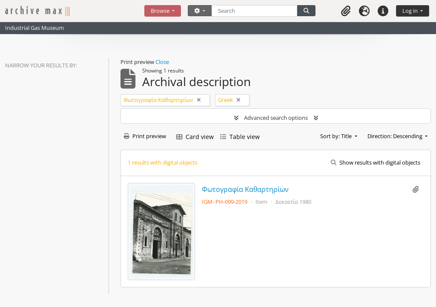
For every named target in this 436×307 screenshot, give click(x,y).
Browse (161, 10)
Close (162, 62)
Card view (195, 137)
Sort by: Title (336, 136)
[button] (345, 11)
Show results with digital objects (375, 162)
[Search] (254, 11)
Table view (240, 137)
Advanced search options (276, 118)
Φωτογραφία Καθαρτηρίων (245, 189)
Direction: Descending (395, 136)
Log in (410, 10)
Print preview (145, 136)
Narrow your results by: (41, 65)
